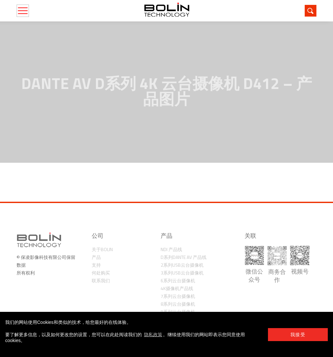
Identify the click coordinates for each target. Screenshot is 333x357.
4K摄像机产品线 (177, 288)
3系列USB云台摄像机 (182, 272)
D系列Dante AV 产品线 (183, 257)
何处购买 (101, 272)
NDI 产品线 (171, 249)
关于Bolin (102, 249)
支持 (96, 264)
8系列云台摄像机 (178, 303)
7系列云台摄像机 (178, 296)
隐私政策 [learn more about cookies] (153, 334)
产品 (96, 257)
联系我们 (101, 280)
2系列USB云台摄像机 (182, 264)
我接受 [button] (297, 334)
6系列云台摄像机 (178, 280)
